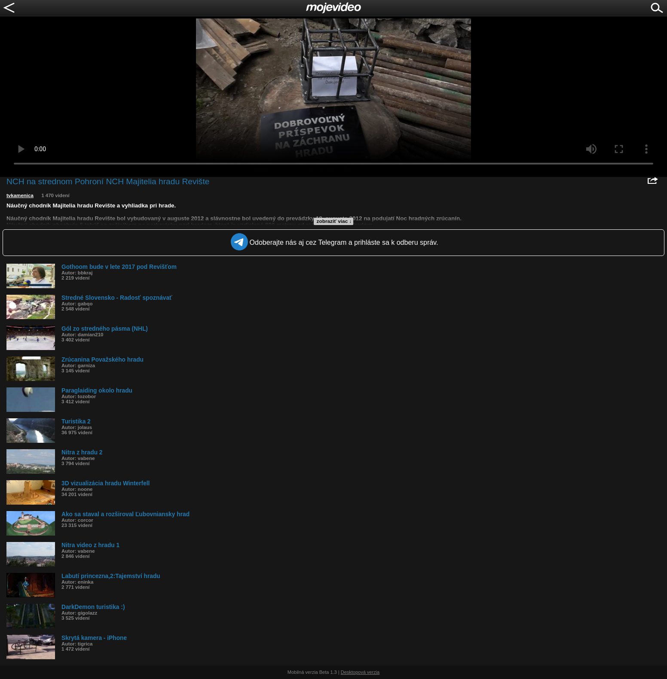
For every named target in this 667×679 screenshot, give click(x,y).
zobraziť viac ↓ (334, 221)
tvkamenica (20, 195)
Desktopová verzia (360, 672)
